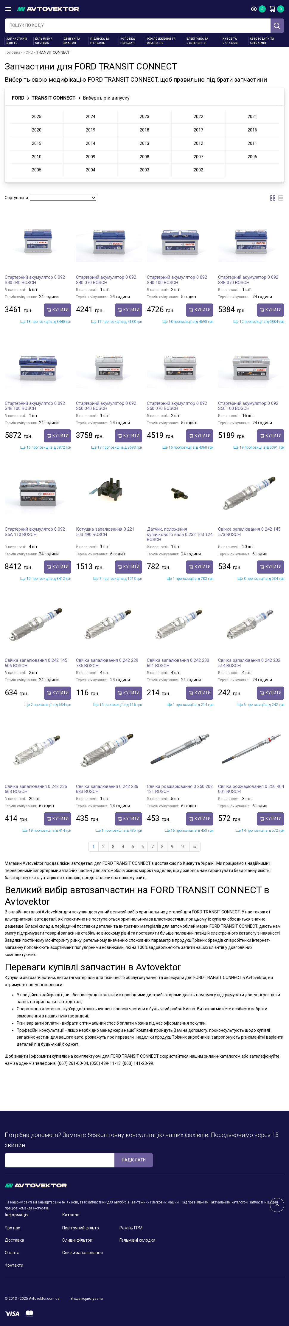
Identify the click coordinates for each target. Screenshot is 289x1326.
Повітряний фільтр (80, 1228)
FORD (28, 52)
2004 (90, 170)
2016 (252, 130)
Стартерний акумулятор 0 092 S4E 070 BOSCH (248, 280)
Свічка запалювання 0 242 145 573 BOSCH (249, 531)
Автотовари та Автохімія (262, 40)
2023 (144, 116)
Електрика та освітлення (197, 40)
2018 (144, 130)
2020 (36, 130)
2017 (198, 130)
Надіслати (134, 1160)
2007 (198, 156)
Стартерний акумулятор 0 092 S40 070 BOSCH (106, 280)
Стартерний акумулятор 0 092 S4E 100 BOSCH (35, 406)
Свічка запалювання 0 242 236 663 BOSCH (36, 789)
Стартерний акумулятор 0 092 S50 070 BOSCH (177, 406)
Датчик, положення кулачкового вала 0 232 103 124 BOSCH (179, 534)
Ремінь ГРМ (130, 1228)
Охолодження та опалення (161, 40)
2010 (36, 156)
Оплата (12, 1252)
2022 (198, 116)
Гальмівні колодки (137, 1240)
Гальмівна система (44, 40)
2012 (198, 143)
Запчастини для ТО (16, 40)
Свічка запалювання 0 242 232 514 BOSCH (249, 663)
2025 (36, 116)
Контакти (14, 1265)
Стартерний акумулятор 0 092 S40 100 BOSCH (177, 280)
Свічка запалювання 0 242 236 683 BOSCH (107, 789)
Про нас (12, 1228)
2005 (36, 170)
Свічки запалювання (82, 1252)
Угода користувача (86, 1298)
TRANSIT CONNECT (54, 98)
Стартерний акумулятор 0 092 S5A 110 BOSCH (35, 531)
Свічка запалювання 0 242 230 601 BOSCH (178, 663)
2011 (252, 143)
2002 (198, 170)
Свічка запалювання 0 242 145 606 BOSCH (36, 663)
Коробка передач (127, 40)
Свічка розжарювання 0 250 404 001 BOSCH (251, 789)
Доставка (14, 1240)
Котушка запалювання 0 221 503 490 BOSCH (105, 531)
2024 (90, 116)
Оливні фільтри (77, 1240)
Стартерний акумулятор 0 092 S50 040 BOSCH (106, 406)
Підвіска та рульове (99, 40)
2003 (144, 170)
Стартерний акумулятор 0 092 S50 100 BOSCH (248, 406)
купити (57, 309)
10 (183, 846)
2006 (252, 156)
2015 (36, 143)
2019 (90, 130)
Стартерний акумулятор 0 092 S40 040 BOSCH (35, 280)
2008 (144, 156)
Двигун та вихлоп (71, 40)
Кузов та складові (230, 40)
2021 (252, 116)
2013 (144, 143)
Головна (12, 52)
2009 (90, 156)
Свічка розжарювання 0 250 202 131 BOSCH (180, 789)
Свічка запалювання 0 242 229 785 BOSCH (107, 663)
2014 (90, 143)
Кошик (272, 9)
